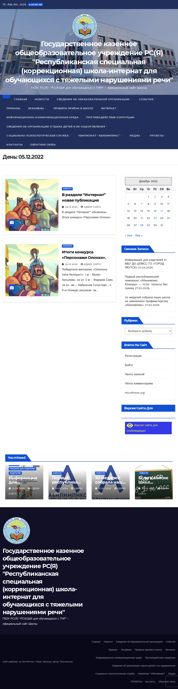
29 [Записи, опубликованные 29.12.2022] (148, 225)
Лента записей (134, 374)
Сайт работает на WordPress (19, 661)
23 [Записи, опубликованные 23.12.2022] (155, 218)
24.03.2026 (148, 488)
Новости (42, 99)
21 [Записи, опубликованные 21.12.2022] (141, 218)
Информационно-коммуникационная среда (42, 117)
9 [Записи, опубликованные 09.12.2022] (155, 203)
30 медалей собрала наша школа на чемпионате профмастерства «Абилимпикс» (147, 301)
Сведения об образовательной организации (93, 99)
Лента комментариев (139, 383)
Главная (20, 99)
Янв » (139, 235)
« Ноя (128, 235)
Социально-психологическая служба (38, 135)
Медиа (135, 135)
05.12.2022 (71, 207)
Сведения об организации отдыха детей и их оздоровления (56, 126)
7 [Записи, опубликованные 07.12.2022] (142, 203)
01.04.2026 (19, 488)
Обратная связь (43, 144)
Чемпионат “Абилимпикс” (99, 135)
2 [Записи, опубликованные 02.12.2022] (155, 196)
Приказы (13, 108)
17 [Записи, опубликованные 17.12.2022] (161, 211)
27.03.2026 (62, 488)
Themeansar (66, 661)
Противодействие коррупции (110, 117)
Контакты (14, 144)
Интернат (109, 108)
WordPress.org (135, 392)
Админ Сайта (91, 207)
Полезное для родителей (22, 469)
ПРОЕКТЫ (157, 135)
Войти (129, 365)
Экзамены (36, 108)
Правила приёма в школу (74, 108)
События (146, 99)
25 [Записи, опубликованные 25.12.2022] (168, 218)
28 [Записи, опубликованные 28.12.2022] (141, 225)
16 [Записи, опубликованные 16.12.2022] (155, 211)
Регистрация (133, 356)
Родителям (15, 473)
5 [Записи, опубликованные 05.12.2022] (128, 203)
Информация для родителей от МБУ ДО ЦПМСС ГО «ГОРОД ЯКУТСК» (146, 263)
